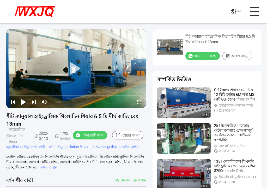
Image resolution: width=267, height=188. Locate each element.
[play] (76, 68)
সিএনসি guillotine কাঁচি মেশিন (116, 147)
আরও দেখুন (48, 167)
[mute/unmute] (44, 102)
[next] (34, 102)
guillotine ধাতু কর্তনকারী (26, 147)
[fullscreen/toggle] (139, 102)
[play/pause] (23, 102)
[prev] (13, 102)
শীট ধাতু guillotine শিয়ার (69, 147)
